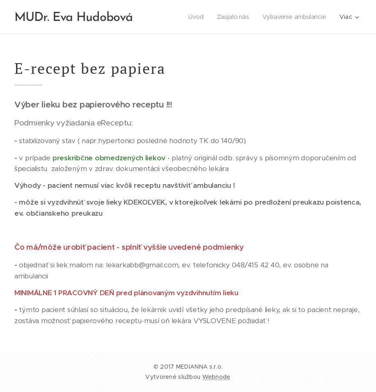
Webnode (216, 377)
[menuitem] (197, 17)
